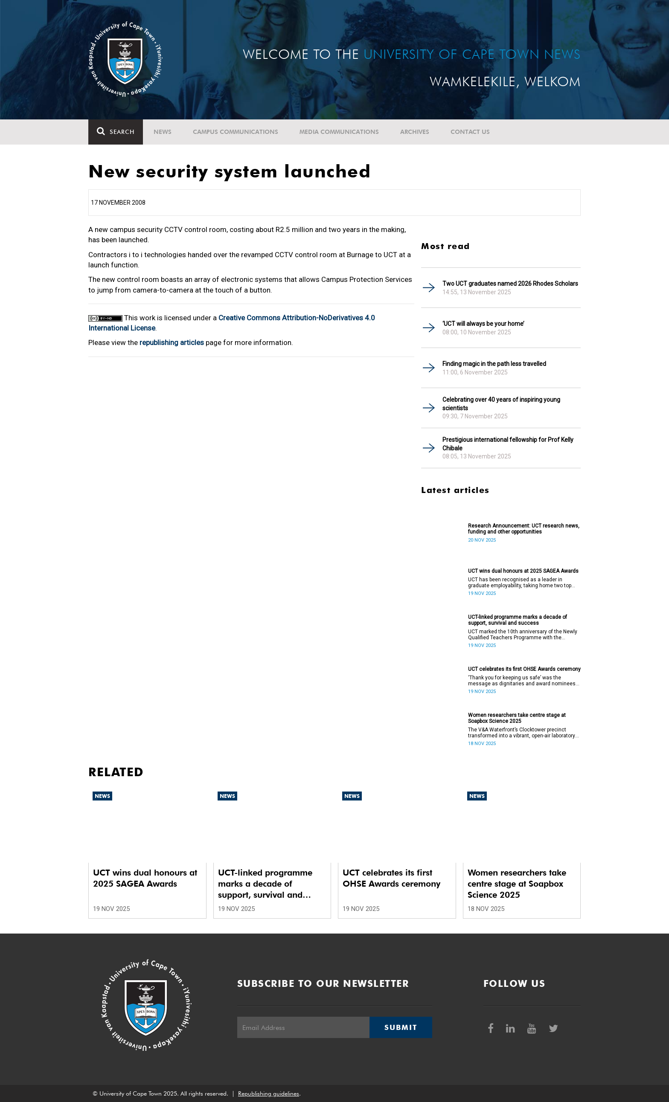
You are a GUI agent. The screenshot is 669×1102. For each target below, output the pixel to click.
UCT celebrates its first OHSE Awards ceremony (524, 669)
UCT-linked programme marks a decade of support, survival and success (517, 620)
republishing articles (172, 342)
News (163, 131)
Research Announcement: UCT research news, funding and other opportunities (523, 529)
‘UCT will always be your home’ (483, 323)
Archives (414, 131)
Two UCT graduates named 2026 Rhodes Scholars (510, 283)
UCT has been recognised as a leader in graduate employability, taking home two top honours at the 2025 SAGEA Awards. (519, 583)
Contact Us (470, 131)
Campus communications (235, 131)
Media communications (339, 131)
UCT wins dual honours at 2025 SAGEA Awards (523, 571)
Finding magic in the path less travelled (494, 363)
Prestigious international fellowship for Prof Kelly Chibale (507, 444)
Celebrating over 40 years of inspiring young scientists (501, 404)
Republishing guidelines (268, 1093)
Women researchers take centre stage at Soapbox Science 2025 (517, 718)
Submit (400, 1027)
